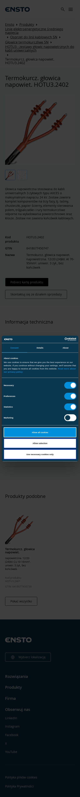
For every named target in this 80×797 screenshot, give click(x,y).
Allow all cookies (40, 432)
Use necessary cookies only (39, 454)
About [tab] (66, 348)
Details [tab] (40, 348)
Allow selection (40, 443)
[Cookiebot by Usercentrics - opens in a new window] (58, 339)
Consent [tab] (14, 348)
